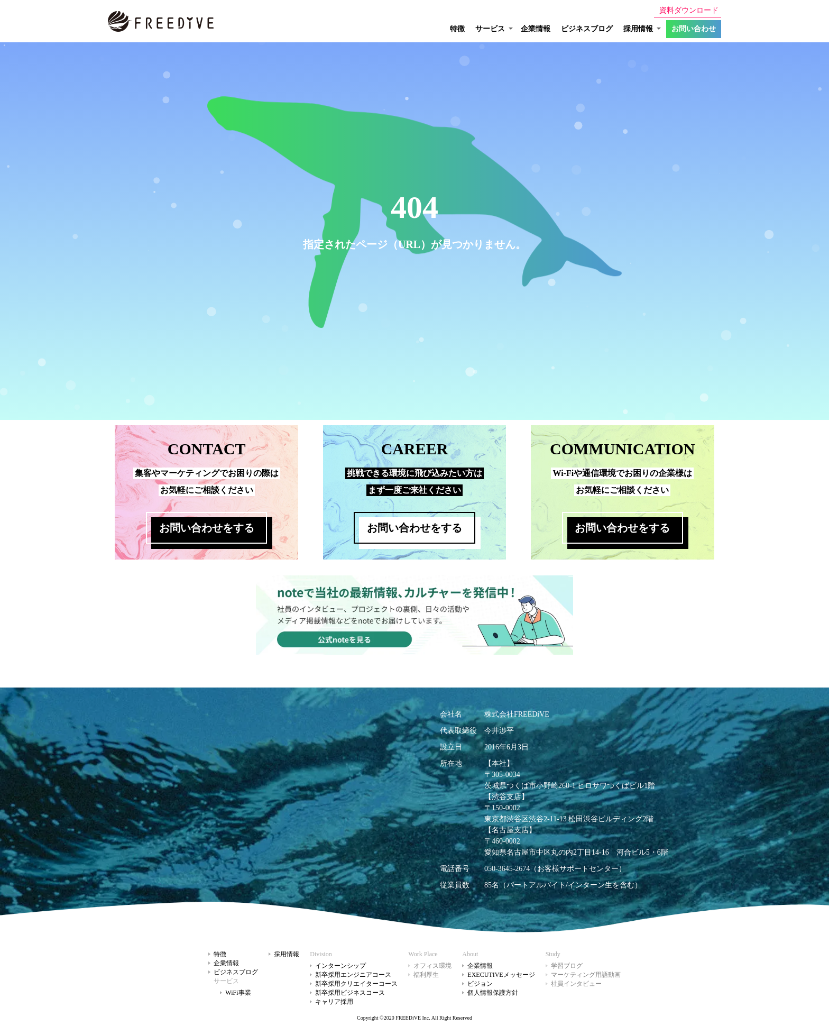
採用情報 (286, 954)
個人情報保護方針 (492, 993)
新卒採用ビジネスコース (350, 993)
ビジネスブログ (587, 29)
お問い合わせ (693, 29)
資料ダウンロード (689, 10)
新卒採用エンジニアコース (353, 975)
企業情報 (535, 29)
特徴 (457, 29)
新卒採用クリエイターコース (356, 984)
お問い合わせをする (206, 528)
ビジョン (480, 984)
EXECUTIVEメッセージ (501, 975)
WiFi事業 (238, 993)
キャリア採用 (334, 1001)
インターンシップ (340, 966)
